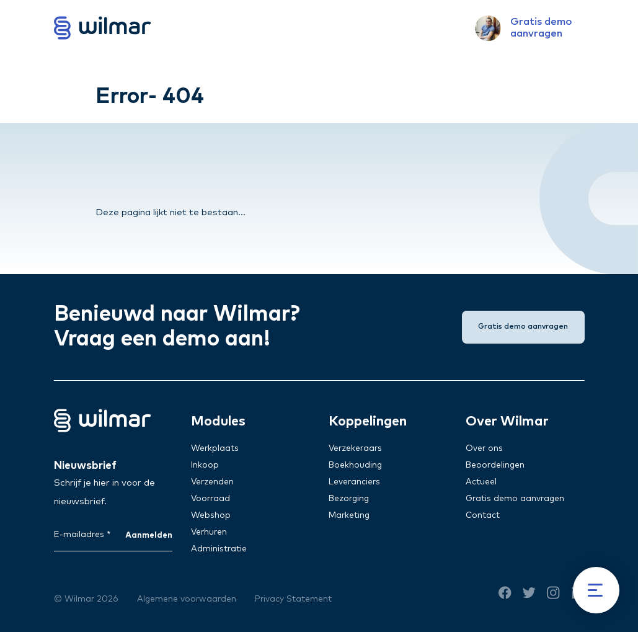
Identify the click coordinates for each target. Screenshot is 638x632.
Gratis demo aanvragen (515, 498)
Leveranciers (354, 482)
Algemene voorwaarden (186, 599)
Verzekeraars (355, 448)
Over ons (484, 448)
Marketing (349, 515)
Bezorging (349, 498)
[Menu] (596, 590)
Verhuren (209, 532)
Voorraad (210, 498)
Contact (483, 515)
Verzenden (212, 482)
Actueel (481, 482)
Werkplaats (215, 448)
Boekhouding (355, 465)
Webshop (211, 515)
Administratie (219, 549)
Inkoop (205, 465)
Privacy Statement (293, 599)
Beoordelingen (495, 465)
